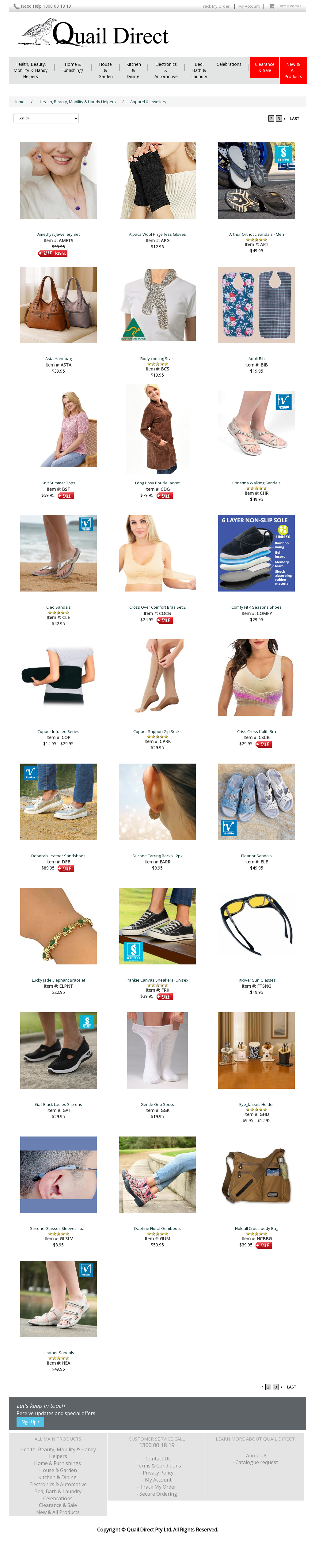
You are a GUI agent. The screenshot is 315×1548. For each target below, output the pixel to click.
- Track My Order (156, 1486)
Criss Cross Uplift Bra (256, 731)
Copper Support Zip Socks (157, 731)
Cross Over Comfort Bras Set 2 (157, 607)
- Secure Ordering (156, 1493)
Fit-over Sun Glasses (256, 980)
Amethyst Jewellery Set (58, 234)
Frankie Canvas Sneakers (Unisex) (157, 980)
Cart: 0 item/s (285, 6)
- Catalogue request (255, 1462)
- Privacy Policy (156, 1472)
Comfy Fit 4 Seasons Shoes (256, 607)
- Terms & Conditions (156, 1465)
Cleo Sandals (58, 607)
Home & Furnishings (73, 67)
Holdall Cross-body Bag (256, 1228)
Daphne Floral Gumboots (157, 1228)
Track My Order (215, 6)
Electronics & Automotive (166, 70)
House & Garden (105, 70)
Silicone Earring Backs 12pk (157, 856)
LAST (294, 118)
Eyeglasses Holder (256, 1104)
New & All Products (293, 70)
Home (19, 101)
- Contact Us (156, 1458)
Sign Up (30, 1422)
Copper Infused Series (58, 731)
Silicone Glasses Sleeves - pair (58, 1228)
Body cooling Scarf (157, 358)
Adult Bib (257, 358)
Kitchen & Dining (133, 70)
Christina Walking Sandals (256, 483)
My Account (249, 6)
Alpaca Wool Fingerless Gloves (157, 234)
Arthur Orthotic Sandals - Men (256, 234)
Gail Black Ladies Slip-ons (58, 1104)
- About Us (255, 1455)
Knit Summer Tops (58, 483)
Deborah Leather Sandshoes (58, 856)
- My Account (157, 1479)
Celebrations (229, 64)
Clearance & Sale (265, 67)
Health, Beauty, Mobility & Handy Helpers (30, 70)
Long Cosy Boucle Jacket (157, 483)
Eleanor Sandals (256, 856)
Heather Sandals (58, 1352)
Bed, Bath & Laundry (199, 70)
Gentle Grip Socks (157, 1104)
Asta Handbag (58, 358)
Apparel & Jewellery (148, 101)
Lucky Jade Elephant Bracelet (58, 980)
